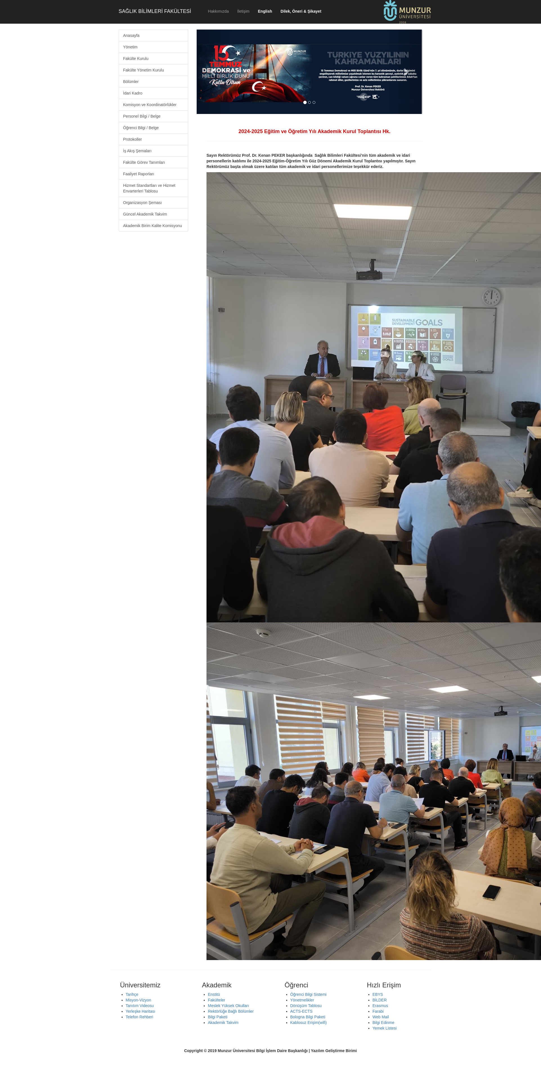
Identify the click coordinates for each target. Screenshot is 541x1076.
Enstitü (214, 994)
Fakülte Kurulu (136, 58)
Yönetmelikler (302, 1000)
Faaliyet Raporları (138, 174)
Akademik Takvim (223, 1022)
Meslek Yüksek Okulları (228, 1005)
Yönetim (130, 47)
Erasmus (380, 1005)
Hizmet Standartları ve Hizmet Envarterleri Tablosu (149, 188)
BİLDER (379, 1000)
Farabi (378, 1011)
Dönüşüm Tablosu (306, 1005)
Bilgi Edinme (383, 1022)
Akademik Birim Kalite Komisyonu (152, 225)
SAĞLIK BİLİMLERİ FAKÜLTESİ (155, 11)
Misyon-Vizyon (138, 1000)
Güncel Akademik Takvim (145, 214)
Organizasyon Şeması (142, 202)
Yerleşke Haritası (140, 1011)
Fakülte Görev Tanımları (144, 162)
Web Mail (380, 1017)
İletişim (243, 11)
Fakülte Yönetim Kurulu (143, 70)
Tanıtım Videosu (140, 1005)
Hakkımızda (218, 11)
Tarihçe (132, 994)
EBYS (377, 994)
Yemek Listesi (384, 1028)
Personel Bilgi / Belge (142, 116)
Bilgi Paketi (217, 1017)
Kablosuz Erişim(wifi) (308, 1022)
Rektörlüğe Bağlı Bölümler (231, 1011)
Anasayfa (131, 35)
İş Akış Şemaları (137, 151)
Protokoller (132, 139)
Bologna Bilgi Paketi (308, 1017)
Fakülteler (216, 1000)
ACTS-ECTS (301, 1011)
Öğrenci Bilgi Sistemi (308, 994)
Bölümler (131, 81)
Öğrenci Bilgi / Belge (141, 127)
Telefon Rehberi (139, 1017)
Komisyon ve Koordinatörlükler (150, 104)
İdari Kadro (132, 93)
